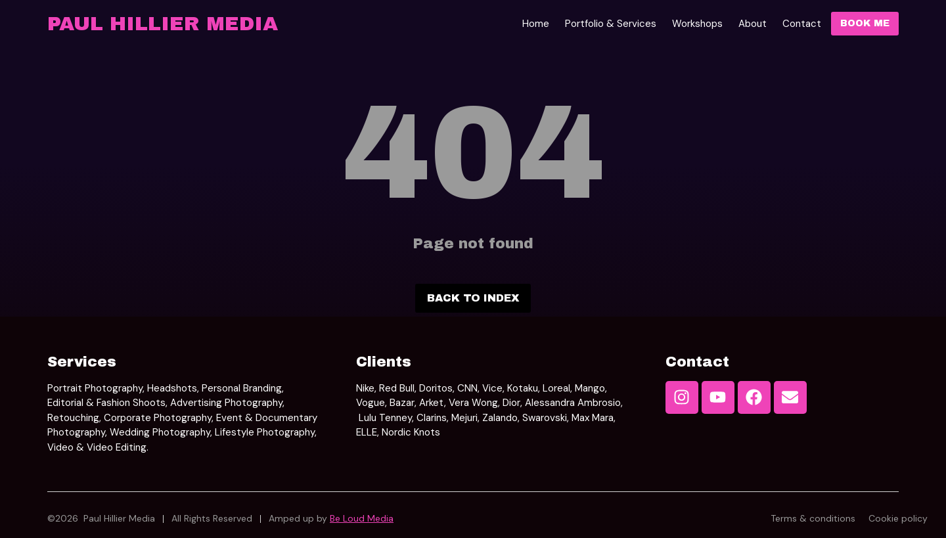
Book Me (865, 23)
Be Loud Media (362, 518)
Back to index (473, 297)
